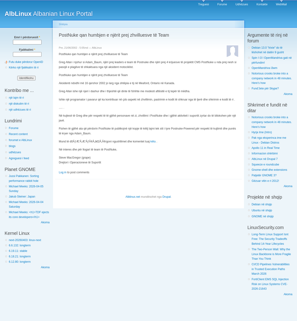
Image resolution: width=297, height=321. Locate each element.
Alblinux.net (132, 196)
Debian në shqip (262, 204)
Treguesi (203, 4)
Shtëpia (63, 24)
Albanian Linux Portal (49, 13)
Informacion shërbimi (265, 153)
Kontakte (261, 4)
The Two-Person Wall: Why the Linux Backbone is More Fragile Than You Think (271, 254)
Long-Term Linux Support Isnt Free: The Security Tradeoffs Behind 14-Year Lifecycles (270, 239)
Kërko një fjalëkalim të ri (24, 67)
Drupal (166, 196)
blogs (12, 146)
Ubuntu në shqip (262, 210)
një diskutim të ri (19, 103)
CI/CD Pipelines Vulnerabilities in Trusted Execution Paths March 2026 (270, 269)
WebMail (281, 4)
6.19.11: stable (18, 251)
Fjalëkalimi (27, 49)
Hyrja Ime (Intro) (262, 132)
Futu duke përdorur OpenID (26, 62)
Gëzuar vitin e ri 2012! (265, 181)
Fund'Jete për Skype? (265, 88)
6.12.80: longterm (20, 261)
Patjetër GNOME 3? (264, 175)
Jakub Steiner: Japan (22, 196)
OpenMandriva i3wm (264, 68)
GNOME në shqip (262, 216)
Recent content (18, 134)
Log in (62, 172)
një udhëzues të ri (20, 109)
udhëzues (15, 152)
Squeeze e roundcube (265, 164)
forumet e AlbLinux (20, 140)
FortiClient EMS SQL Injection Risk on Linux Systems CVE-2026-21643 (270, 284)
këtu (153, 141)
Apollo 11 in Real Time (266, 148)
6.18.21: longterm (20, 256)
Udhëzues (241, 4)
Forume (222, 4)
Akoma (45, 222)
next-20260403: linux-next (25, 240)
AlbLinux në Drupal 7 (265, 159)
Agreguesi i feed (19, 158)
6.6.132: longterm (20, 245)
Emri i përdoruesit (27, 37)
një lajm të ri (16, 97)
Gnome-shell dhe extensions (269, 169)
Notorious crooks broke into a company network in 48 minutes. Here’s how (272, 78)
